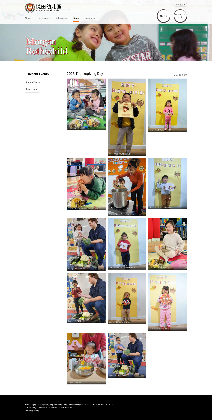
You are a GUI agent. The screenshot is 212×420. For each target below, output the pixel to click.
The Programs (43, 18)
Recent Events (33, 82)
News (76, 18)
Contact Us (90, 18)
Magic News (32, 89)
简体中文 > (180, 5)
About (28, 18)
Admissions (61, 18)
